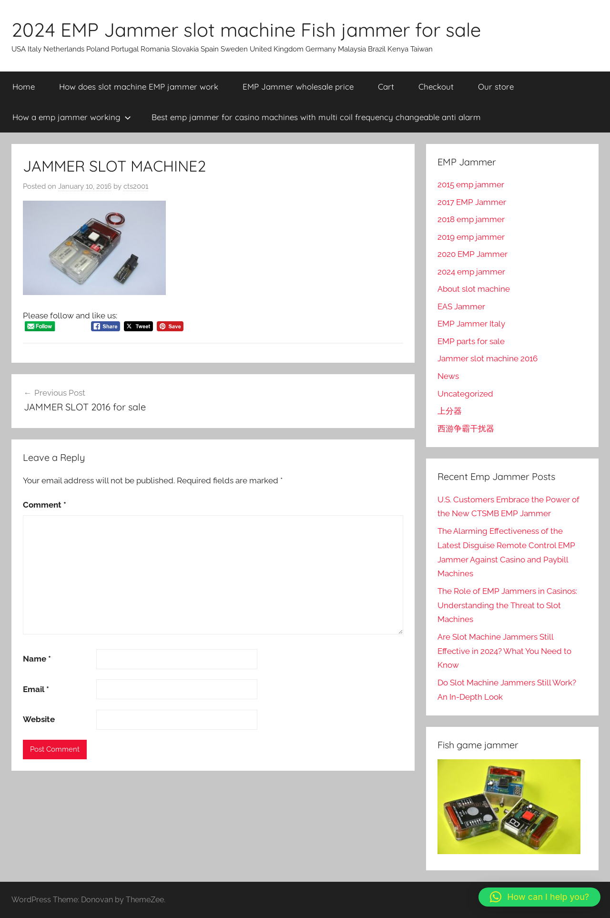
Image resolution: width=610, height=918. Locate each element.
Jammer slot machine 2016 (487, 358)
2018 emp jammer (471, 219)
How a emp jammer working (71, 117)
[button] (539, 897)
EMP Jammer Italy (471, 323)
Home (23, 87)
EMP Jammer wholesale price (298, 87)
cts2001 (135, 186)
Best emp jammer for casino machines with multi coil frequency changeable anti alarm (316, 117)
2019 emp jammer (471, 237)
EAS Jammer (461, 306)
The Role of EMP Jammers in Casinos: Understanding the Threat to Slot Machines (507, 605)
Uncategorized (465, 393)
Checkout (436, 87)
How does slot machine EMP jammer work (138, 87)
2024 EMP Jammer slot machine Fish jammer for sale (246, 29)
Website (39, 719)
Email (36, 689)
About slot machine (473, 289)
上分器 (449, 411)
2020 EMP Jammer (472, 254)
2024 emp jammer (471, 271)
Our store (496, 87)
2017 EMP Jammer (471, 202)
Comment (44, 505)
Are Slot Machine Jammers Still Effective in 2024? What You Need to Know (504, 651)
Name (37, 658)
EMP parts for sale (471, 341)
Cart (386, 87)
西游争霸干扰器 (465, 428)
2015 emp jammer (470, 184)
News (448, 376)
